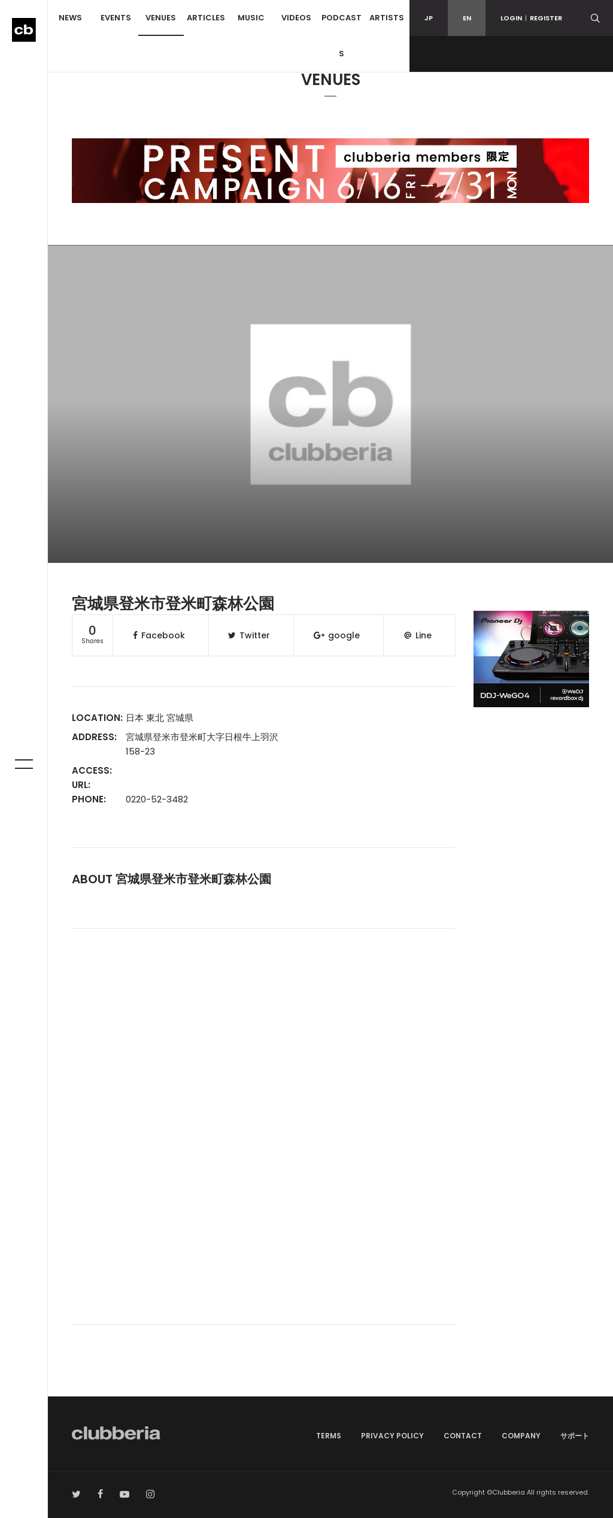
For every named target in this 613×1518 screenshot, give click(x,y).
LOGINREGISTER (531, 18)
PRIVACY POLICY (392, 1436)
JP (428, 18)
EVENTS (116, 17)
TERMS (328, 1436)
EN (467, 18)
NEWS (70, 17)
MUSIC (251, 17)
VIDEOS (296, 17)
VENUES (160, 17)
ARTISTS (386, 17)
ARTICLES (206, 17)
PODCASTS (341, 35)
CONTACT (463, 1436)
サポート (574, 1436)
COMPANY (521, 1436)
